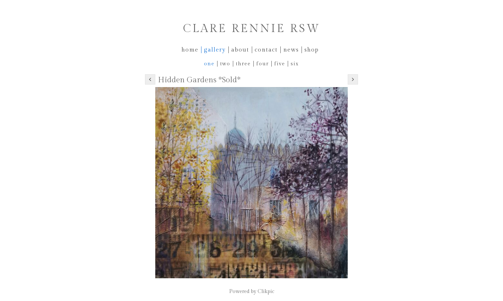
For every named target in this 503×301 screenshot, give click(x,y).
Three (243, 64)
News (291, 49)
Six (295, 64)
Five (279, 64)
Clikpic (266, 292)
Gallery (215, 49)
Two (225, 64)
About (240, 49)
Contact (266, 49)
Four (262, 64)
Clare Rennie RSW (251, 28)
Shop (311, 49)
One (209, 64)
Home (190, 49)
